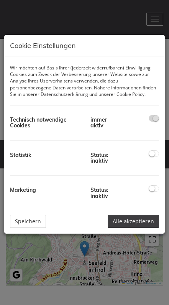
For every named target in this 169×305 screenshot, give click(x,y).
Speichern (28, 221)
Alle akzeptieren (133, 221)
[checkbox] (154, 118)
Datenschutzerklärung (64, 94)
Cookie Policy (130, 94)
